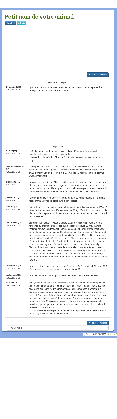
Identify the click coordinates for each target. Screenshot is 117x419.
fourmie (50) (11, 282)
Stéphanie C (112, 334)
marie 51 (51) (11, 207)
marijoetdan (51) (13, 275)
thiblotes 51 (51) (13, 182)
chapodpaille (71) (13, 222)
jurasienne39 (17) (13, 197)
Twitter (21, 23)
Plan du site (90, 334)
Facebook (10, 23)
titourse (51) (11, 151)
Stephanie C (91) (13, 87)
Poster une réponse (97, 75)
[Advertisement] (61, 48)
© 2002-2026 (101, 334)
